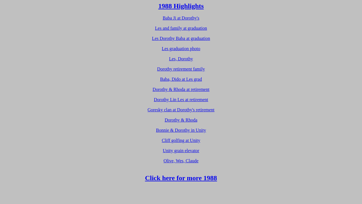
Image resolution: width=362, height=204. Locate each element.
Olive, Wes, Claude (181, 160)
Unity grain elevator (181, 150)
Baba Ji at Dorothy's (181, 18)
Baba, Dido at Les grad (181, 79)
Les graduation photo (181, 48)
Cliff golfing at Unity (181, 140)
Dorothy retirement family (181, 69)
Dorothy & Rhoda (181, 120)
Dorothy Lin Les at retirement (181, 99)
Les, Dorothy (181, 58)
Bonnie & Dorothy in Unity (181, 130)
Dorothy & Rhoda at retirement (181, 89)
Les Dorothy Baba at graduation (181, 38)
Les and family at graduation (181, 28)
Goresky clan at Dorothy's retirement (181, 109)
